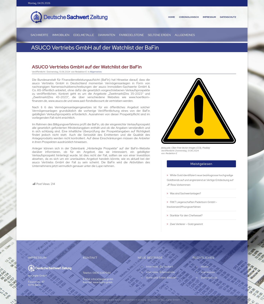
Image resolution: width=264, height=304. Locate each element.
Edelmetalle (83, 35)
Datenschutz (228, 17)
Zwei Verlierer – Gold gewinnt (186, 224)
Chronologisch (189, 17)
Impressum (209, 17)
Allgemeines (185, 35)
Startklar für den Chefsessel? (186, 215)
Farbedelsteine (131, 35)
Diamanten (106, 35)
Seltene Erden (159, 35)
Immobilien (60, 35)
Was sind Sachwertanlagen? (185, 193)
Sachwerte (39, 35)
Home (171, 17)
